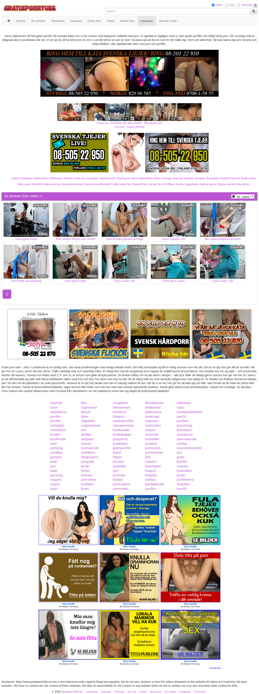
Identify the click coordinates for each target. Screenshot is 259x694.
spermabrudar (187, 439)
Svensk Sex (155, 184)
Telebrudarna (40, 178)
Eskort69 (36, 184)
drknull (85, 412)
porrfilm (55, 416)
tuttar (180, 407)
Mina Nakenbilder (142, 178)
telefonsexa (153, 412)
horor (54, 407)
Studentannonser (72, 184)
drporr (117, 452)
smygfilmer (120, 403)
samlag (182, 443)
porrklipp (56, 452)
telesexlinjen (121, 407)
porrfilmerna (185, 479)
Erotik (114, 184)
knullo (85, 466)
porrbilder (119, 466)
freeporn (151, 475)
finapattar (183, 484)
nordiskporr (58, 430)
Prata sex (79, 178)
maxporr (183, 466)
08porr (117, 457)
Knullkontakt (102, 184)
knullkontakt (121, 430)
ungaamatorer (91, 425)
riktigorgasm (89, 457)
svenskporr (184, 430)
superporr (152, 421)
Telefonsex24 (108, 178)
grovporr (56, 457)
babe (53, 470)
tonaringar (152, 416)
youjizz (55, 484)
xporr (53, 488)
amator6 (151, 443)
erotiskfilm (152, 439)
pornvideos (88, 479)
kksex (85, 488)
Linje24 (14, 178)
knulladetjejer (122, 434)
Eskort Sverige (163, 178)
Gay (231, 5)
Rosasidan (212, 178)
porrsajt (118, 461)
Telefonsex (56, 178)
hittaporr (119, 416)
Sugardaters (191, 184)
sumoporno (185, 434)
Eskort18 (234, 178)
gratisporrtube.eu (72, 691)
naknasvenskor (123, 425)
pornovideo (121, 488)
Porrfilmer (169, 184)
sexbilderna (58, 412)
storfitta (86, 434)
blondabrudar (154, 403)
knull (53, 443)
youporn (56, 479)
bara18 (182, 488)
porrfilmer (119, 412)
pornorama (152, 448)
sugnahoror (89, 407)
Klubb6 (224, 178)
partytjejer (57, 425)
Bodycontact (248, 178)
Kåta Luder (24, 184)
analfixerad (153, 407)
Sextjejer (200, 178)
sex (179, 452)
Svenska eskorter (183, 178)
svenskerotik (90, 448)
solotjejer (87, 439)
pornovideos (121, 484)
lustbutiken (184, 470)
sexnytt (86, 443)
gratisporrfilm (122, 448)
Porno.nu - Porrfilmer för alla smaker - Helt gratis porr (129, 123)
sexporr (150, 430)
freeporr (150, 470)
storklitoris (88, 452)
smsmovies (153, 425)
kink (148, 457)
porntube (119, 475)
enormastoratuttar (189, 448)
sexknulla (151, 434)
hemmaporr (153, 466)
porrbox (150, 479)
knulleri (55, 434)
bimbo (85, 470)
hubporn (151, 461)
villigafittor (88, 421)
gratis (181, 457)
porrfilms (183, 421)
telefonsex (184, 403)
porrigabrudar (154, 484)
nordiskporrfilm (123, 421)
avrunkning (184, 425)
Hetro (219, 5)
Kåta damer (242, 184)
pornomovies (154, 452)
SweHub (56, 403)
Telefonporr (123, 178)
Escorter (89, 184)
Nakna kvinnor (52, 184)
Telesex (68, 178)
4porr (84, 416)
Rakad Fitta (140, 184)
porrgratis (87, 461)
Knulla (180, 184)
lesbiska (86, 475)
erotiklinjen (120, 443)
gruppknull (120, 439)
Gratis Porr (125, 184)
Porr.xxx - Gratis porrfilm (130, 126)
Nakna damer (208, 184)
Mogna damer (226, 184)
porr (84, 430)
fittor (84, 403)
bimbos (118, 479)
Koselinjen (92, 178)
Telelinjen (26, 178)
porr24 (181, 416)
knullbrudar (58, 439)
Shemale (246, 5)
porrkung (56, 448)
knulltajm (87, 484)
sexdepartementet (189, 412)
